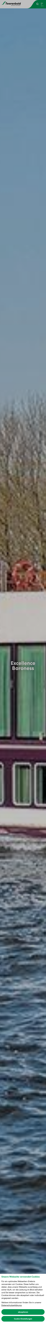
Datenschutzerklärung (11, 1305)
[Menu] (42, 5)
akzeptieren (23, 1312)
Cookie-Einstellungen (23, 1319)
